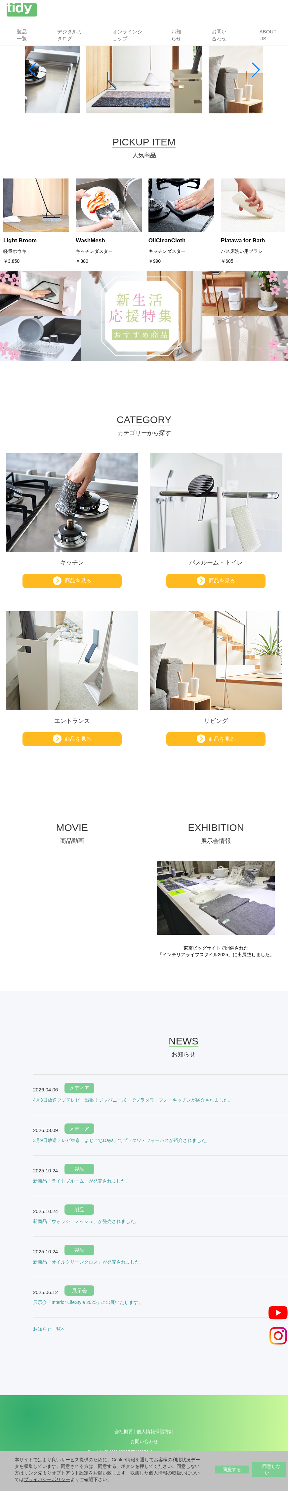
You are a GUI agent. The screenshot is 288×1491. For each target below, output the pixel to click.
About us (268, 35)
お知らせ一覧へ (49, 1329)
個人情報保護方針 (155, 1431)
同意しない (271, 1469)
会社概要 (123, 1431)
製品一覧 (22, 35)
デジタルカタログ (69, 35)
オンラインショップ (127, 35)
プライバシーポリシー (47, 1479)
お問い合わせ (219, 35)
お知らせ (176, 35)
